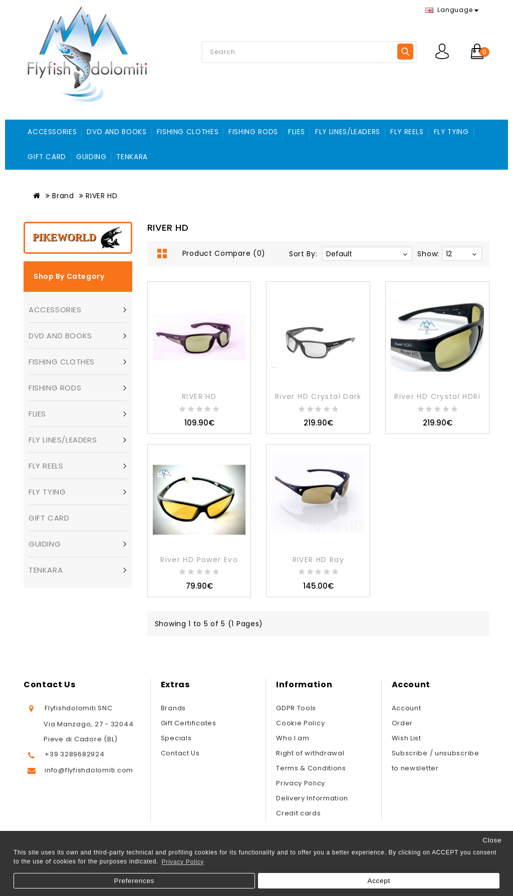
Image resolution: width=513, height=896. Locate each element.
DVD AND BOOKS (116, 132)
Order (402, 723)
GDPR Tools (296, 708)
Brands (173, 708)
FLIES (296, 132)
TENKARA (131, 157)
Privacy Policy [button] (183, 861)
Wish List (406, 738)
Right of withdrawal (310, 753)
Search (405, 52)
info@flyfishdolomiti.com (89, 770)
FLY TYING (451, 132)
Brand (63, 196)
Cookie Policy (300, 723)
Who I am (293, 738)
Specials (176, 738)
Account (406, 708)
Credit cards (298, 813)
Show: (428, 254)
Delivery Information (312, 798)
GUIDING (91, 157)
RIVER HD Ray (318, 560)
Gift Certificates (188, 723)
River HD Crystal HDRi (437, 396)
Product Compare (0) (224, 253)
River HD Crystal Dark (318, 396)
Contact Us (180, 753)
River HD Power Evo (199, 560)
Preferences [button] (134, 880)
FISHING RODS (253, 132)
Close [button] (491, 840)
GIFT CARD (47, 157)
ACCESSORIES (52, 132)
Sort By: (303, 254)
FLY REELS (407, 132)
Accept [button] (378, 880)
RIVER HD (102, 196)
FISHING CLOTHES (188, 132)
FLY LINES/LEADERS (347, 132)
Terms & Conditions (311, 768)
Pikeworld (64, 237)
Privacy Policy (300, 783)
